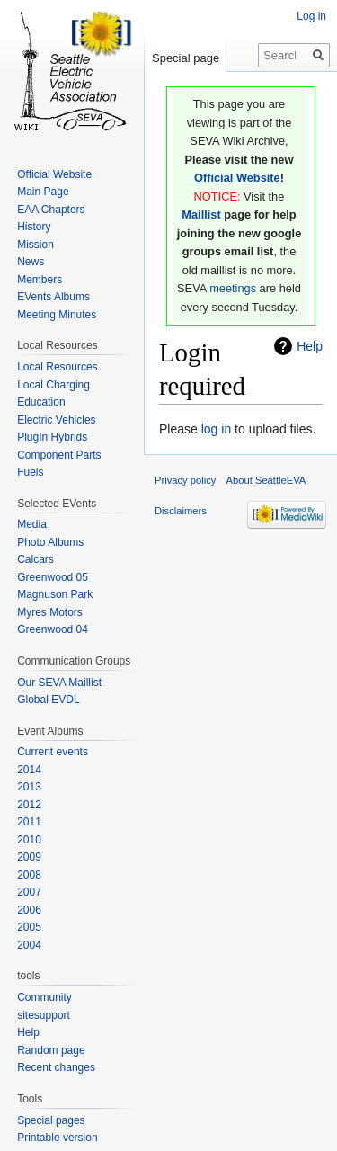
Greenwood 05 (52, 577)
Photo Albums (50, 542)
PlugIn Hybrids (52, 437)
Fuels (30, 472)
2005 (29, 927)
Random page (50, 1050)
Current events (52, 751)
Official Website (237, 177)
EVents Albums (53, 296)
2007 (29, 892)
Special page (185, 58)
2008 (29, 875)
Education (41, 402)
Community (44, 997)
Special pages (50, 1120)
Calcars (35, 559)
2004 (29, 945)
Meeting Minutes (56, 314)
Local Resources (57, 367)
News (30, 261)
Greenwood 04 (52, 629)
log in (216, 429)
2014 (29, 769)
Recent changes (56, 1067)
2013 (29, 787)
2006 (29, 910)
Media (32, 524)
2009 (29, 857)
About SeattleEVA (266, 480)
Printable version (57, 1137)
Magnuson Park (55, 594)
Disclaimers (181, 510)
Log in (311, 16)
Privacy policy (185, 480)
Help (310, 346)
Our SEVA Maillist (59, 682)
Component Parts (59, 455)
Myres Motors (50, 612)
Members (39, 279)
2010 (29, 840)
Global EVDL (48, 699)
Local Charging (53, 385)
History (33, 226)
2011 (29, 822)
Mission (35, 244)
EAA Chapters (50, 209)
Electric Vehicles (56, 420)
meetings (232, 288)
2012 (29, 805)
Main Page (42, 191)
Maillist (201, 214)
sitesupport (43, 1015)
